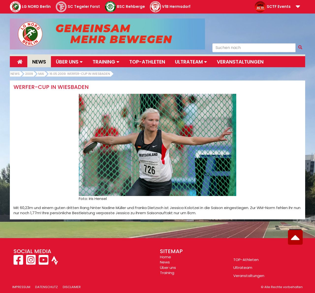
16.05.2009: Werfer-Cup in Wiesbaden (79, 73)
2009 (29, 73)
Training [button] (106, 61)
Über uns (168, 267)
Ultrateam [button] (191, 61)
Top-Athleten (147, 61)
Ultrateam (242, 267)
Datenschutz (46, 287)
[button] (298, 7)
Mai (41, 73)
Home (165, 257)
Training (167, 272)
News (39, 61)
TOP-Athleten (246, 259)
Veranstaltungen (240, 61)
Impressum (21, 287)
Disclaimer (72, 287)
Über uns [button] (69, 61)
